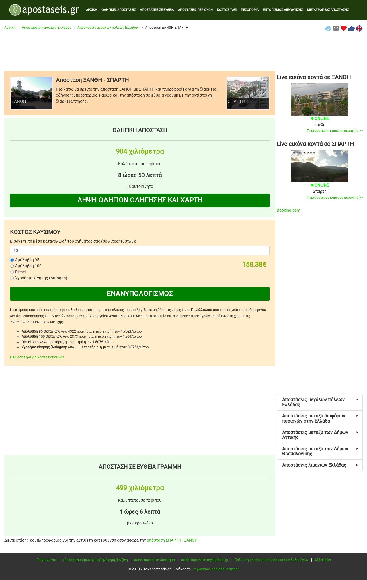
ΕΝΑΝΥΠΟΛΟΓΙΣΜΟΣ (140, 294)
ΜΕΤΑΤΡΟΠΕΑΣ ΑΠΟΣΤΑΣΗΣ (328, 10)
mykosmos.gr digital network (216, 569)
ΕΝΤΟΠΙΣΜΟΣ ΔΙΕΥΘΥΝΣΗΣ (283, 10)
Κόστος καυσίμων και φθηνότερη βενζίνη (95, 560)
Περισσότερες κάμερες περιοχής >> (335, 131)
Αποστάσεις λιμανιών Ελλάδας (320, 465)
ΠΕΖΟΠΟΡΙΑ (250, 10)
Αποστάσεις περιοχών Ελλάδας (46, 28)
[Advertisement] (183, 52)
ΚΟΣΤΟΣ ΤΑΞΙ (227, 10)
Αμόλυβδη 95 (27, 259)
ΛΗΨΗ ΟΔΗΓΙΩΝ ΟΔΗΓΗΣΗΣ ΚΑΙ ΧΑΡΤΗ (139, 200)
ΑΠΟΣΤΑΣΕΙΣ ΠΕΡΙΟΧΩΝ (195, 10)
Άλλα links (323, 560)
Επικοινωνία (46, 560)
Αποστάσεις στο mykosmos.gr (204, 560)
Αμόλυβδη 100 (28, 265)
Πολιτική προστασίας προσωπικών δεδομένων (271, 560)
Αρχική (9, 28)
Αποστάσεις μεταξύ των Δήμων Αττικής (320, 435)
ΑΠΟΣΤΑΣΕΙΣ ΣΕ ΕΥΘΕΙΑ (157, 10)
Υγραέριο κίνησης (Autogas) (41, 278)
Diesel (20, 272)
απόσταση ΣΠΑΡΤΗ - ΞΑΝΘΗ (172, 540)
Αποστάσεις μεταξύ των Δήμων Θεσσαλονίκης (320, 451)
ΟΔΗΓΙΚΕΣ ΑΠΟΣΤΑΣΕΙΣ (118, 10)
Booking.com (288, 210)
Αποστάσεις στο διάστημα (154, 560)
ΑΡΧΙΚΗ (91, 10)
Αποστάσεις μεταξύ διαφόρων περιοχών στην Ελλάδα (320, 418)
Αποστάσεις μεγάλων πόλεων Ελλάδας (108, 28)
